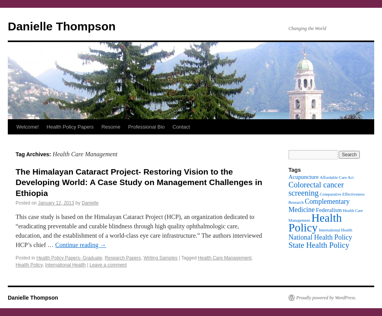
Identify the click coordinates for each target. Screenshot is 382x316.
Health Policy (29, 265)
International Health (65, 265)
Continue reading (80, 245)
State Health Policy (318, 245)
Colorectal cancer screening (316, 188)
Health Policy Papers (70, 127)
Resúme (110, 127)
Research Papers (123, 258)
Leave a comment (108, 265)
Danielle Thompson (62, 26)
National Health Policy (320, 237)
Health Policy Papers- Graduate (69, 258)
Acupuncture (303, 177)
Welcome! (27, 127)
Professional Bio (146, 127)
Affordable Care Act (337, 177)
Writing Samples (160, 258)
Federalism (329, 210)
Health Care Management (224, 258)
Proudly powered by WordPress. (326, 297)
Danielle (90, 203)
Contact (181, 127)
